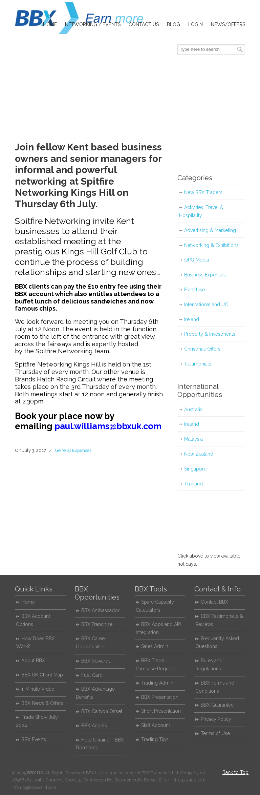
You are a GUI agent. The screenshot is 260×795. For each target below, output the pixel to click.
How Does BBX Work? (35, 642)
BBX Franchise (96, 624)
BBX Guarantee (217, 705)
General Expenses (73, 450)
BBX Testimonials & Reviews (219, 620)
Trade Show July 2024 (37, 721)
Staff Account (155, 725)
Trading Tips (155, 739)
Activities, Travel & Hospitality (201, 211)
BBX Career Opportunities (91, 642)
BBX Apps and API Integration (158, 628)
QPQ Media (196, 260)
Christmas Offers (202, 349)
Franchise (194, 289)
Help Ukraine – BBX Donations (100, 744)
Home (28, 602)
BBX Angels (94, 725)
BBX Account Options (33, 620)
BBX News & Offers (42, 703)
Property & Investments (209, 334)
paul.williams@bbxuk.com (108, 426)
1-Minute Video (38, 689)
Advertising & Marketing (210, 230)
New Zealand (198, 454)
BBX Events (33, 739)
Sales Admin (154, 646)
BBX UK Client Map (42, 674)
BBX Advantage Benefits (95, 693)
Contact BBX (214, 602)
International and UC (206, 304)
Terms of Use (215, 733)
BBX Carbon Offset (101, 711)
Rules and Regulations (208, 664)
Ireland (191, 319)
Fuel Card (92, 675)
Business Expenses (205, 274)
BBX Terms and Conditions (214, 687)
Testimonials (197, 364)
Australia (193, 409)
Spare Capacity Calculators (155, 606)
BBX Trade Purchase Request (155, 664)
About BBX (33, 660)
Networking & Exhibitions (211, 245)
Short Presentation (161, 711)
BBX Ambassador (100, 610)
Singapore (195, 469)
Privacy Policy (216, 719)
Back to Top (235, 772)
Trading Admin (157, 683)
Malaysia (193, 439)
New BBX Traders (203, 192)
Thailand (193, 483)
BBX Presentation (159, 697)
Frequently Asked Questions (217, 642)
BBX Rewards (96, 661)
